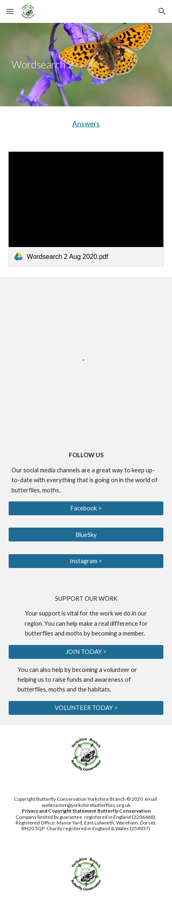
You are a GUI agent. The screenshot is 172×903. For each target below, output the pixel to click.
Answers (86, 123)
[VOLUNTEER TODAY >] (86, 708)
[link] (85, 209)
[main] (85, 65)
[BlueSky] (86, 534)
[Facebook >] (86, 508)
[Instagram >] (86, 561)
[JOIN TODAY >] (86, 651)
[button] (10, 11)
